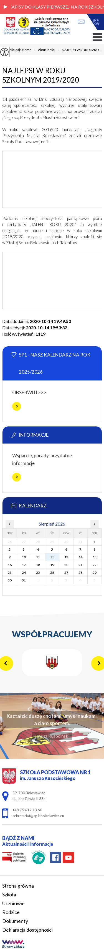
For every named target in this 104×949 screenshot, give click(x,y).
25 (38, 572)
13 (66, 557)
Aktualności (43, 50)
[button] (5, 7)
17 (24, 565)
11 (38, 557)
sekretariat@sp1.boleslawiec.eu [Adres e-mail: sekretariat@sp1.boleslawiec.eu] (38, 816)
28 (80, 572)
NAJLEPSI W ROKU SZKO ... (78, 50)
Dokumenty (15, 921)
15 (95, 557)
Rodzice (11, 912)
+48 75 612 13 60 (96, 22)
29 (95, 572)
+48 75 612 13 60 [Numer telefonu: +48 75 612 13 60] (27, 810)
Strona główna (18, 886)
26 (52, 572)
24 (24, 572)
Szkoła (9, 894)
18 (38, 565)
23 (10, 572)
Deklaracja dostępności (27, 930)
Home (26, 49)
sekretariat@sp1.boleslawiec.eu (81, 22)
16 (10, 565)
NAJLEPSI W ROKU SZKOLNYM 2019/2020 (40, 75)
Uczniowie (13, 903)
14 (80, 557)
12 (52, 557)
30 (10, 580)
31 (24, 580)
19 (52, 565)
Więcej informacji (16, 406)
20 (66, 565)
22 (95, 565)
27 (66, 572)
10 (24, 557)
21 (80, 565)
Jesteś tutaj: (12, 49)
